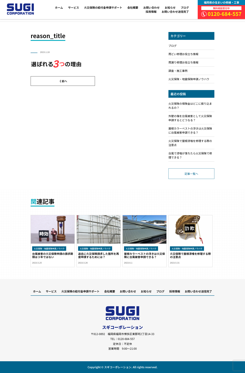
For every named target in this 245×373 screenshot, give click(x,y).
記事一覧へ (191, 174)
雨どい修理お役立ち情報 (183, 54)
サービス (73, 7)
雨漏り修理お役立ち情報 (183, 62)
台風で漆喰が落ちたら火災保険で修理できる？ (190, 155)
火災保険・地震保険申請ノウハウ (188, 79)
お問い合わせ (151, 7)
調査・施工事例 (177, 71)
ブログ (185, 7)
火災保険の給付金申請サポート (103, 7)
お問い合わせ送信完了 (175, 12)
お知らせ (170, 7)
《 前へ (62, 81)
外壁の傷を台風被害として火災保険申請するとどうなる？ (190, 118)
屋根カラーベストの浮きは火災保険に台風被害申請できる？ (190, 130)
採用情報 (151, 12)
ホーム (59, 7)
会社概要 (132, 7)
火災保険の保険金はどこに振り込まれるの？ (190, 105)
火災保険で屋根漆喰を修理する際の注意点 (190, 143)
